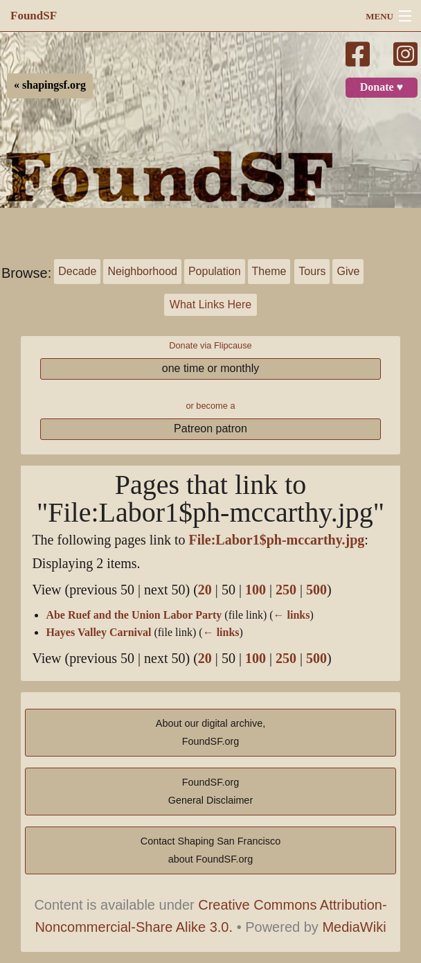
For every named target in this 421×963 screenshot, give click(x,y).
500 (316, 590)
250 (286, 590)
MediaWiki (354, 927)
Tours (311, 271)
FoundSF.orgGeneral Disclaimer (210, 791)
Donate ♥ (381, 87)
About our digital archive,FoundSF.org (210, 732)
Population (214, 271)
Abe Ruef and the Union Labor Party (134, 615)
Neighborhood (142, 271)
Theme (269, 271)
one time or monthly (211, 368)
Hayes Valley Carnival (98, 632)
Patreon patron (210, 428)
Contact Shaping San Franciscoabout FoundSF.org (210, 850)
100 (255, 590)
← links (292, 615)
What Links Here (210, 304)
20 (205, 590)
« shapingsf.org (50, 85)
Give (348, 271)
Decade (77, 271)
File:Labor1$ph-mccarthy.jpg (276, 540)
